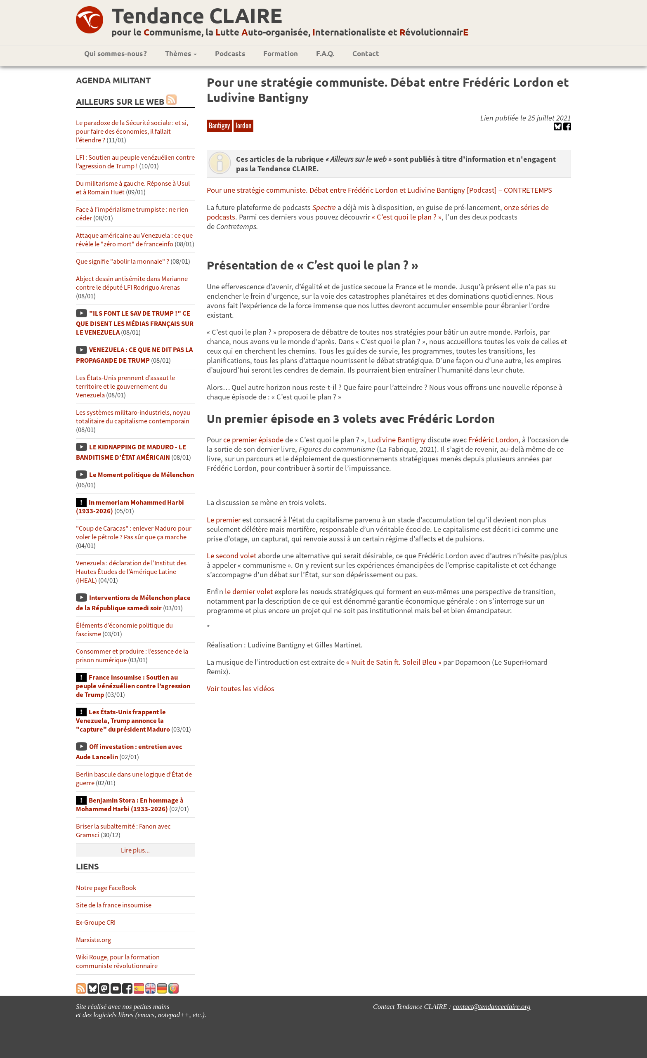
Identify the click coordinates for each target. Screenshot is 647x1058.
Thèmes (181, 53)
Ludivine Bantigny (397, 439)
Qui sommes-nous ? (115, 53)
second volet (236, 555)
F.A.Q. (325, 53)
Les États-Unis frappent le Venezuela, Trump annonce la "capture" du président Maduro (123, 721)
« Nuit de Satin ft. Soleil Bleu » (394, 662)
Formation (280, 53)
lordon (243, 125)
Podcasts (230, 53)
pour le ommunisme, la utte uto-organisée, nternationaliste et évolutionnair (289, 32)
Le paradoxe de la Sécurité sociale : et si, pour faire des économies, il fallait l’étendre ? (132, 131)
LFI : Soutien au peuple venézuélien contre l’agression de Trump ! (135, 161)
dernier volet (252, 591)
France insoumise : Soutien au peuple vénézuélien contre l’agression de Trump (133, 686)
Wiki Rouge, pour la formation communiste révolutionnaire (118, 961)
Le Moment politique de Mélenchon (141, 474)
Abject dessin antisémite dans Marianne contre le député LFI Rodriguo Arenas (132, 283)
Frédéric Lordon (493, 439)
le (228, 591)
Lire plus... (135, 850)
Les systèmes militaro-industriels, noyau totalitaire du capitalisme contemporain (133, 416)
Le (211, 519)
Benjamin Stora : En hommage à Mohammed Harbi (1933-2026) (130, 804)
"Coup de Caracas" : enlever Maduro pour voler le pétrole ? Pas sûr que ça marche (133, 532)
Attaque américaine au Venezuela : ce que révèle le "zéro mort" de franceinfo (134, 239)
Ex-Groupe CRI (96, 922)
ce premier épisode (253, 439)
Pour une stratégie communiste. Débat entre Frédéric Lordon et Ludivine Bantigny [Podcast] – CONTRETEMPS (379, 190)
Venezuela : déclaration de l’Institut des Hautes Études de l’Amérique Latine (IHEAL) (131, 572)
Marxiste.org (93, 939)
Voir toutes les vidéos (240, 688)
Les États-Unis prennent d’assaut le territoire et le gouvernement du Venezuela (125, 386)
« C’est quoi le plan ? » (407, 217)
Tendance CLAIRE (196, 15)
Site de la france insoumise (113, 905)
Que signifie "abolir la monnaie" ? (122, 261)
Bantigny (219, 125)
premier (228, 519)
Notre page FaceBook (106, 887)
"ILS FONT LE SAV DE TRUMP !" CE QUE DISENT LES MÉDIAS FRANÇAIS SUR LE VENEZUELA (135, 323)
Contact (365, 53)
